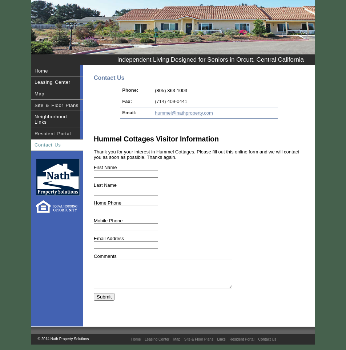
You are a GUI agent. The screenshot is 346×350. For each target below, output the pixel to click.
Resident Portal (53, 133)
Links (221, 345)
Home (41, 71)
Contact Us (48, 145)
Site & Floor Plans (57, 105)
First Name (105, 167)
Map (39, 93)
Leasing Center (53, 82)
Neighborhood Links (51, 119)
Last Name (105, 185)
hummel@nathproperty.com (184, 113)
